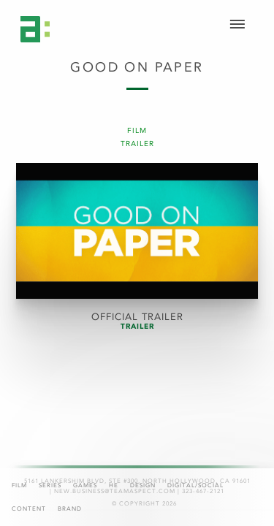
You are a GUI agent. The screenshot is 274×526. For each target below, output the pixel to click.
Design (143, 485)
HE (113, 485)
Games (85, 485)
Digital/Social (195, 485)
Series (50, 485)
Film (19, 485)
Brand (70, 509)
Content (29, 509)
